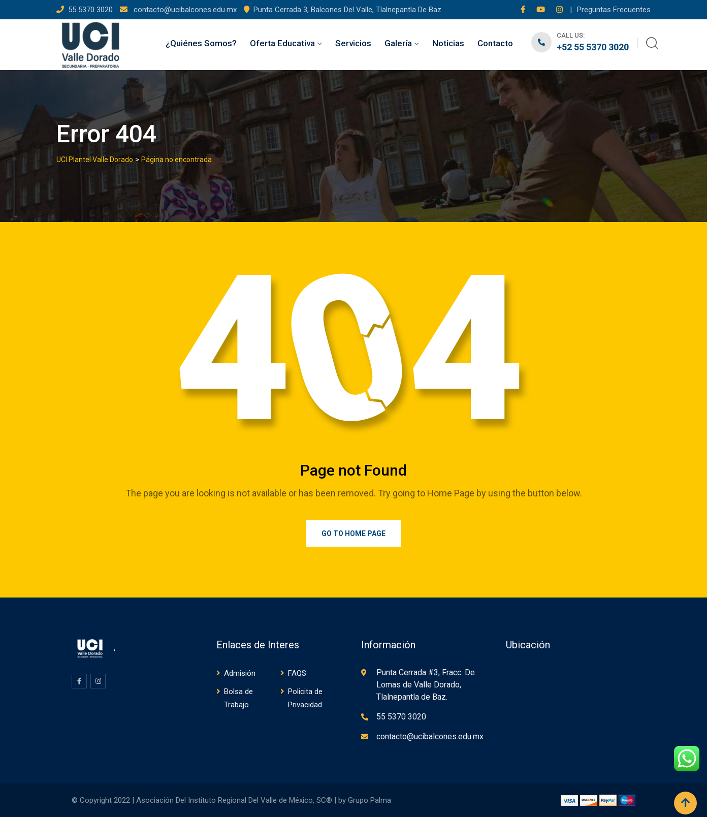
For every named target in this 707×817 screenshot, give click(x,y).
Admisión (239, 673)
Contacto (495, 43)
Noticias (448, 43)
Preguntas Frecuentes (614, 9)
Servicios (353, 43)
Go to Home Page (353, 533)
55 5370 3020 (91, 9)
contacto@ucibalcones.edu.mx (184, 9)
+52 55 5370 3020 (593, 47)
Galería (398, 43)
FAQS (297, 673)
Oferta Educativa (282, 43)
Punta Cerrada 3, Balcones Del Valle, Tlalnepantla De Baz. (348, 9)
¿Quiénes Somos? (201, 43)
